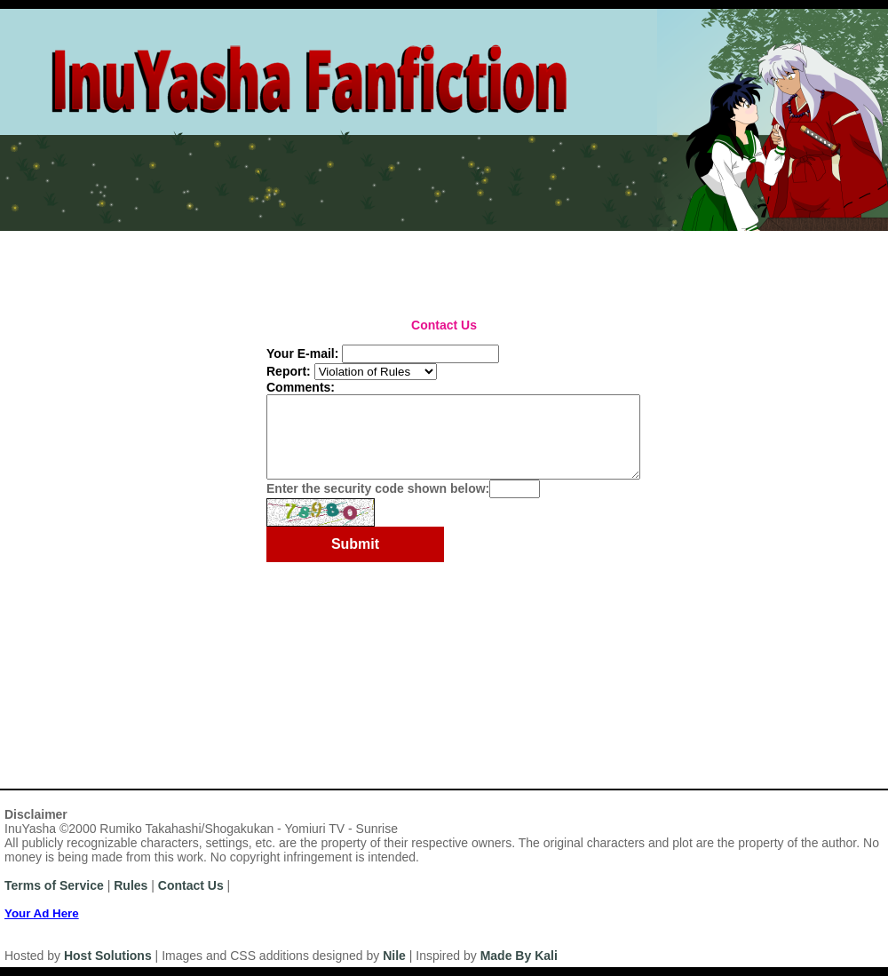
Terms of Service (54, 885)
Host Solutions (108, 955)
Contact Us (191, 885)
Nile (394, 955)
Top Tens (466, 263)
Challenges (387, 263)
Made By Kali (519, 955)
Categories (197, 263)
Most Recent (43, 263)
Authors (123, 263)
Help (325, 238)
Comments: (300, 387)
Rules (216, 238)
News (272, 238)
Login (158, 238)
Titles (264, 263)
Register (92, 238)
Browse (534, 263)
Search (595, 263)
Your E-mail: (302, 353)
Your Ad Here (41, 913)
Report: (288, 371)
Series (317, 263)
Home (25, 238)
